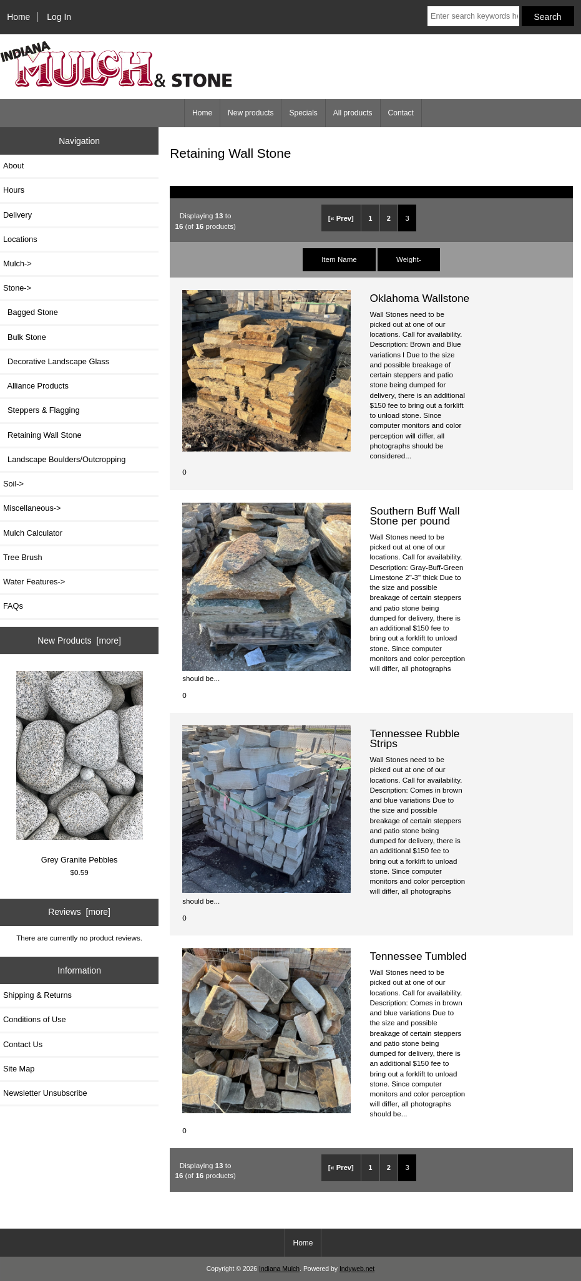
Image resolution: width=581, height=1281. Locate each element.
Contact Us (22, 1044)
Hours (13, 190)
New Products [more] (79, 640)
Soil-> (13, 483)
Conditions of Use (34, 1019)
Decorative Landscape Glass (56, 361)
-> (17, 287)
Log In (59, 17)
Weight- (408, 259)
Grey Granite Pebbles (79, 767)
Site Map (18, 1068)
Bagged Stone (30, 312)
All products (353, 113)
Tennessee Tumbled (418, 956)
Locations (20, 239)
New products (250, 113)
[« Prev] (341, 218)
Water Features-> (34, 581)
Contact (401, 113)
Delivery (17, 215)
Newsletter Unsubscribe (45, 1093)
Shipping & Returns (37, 995)
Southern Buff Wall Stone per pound (414, 516)
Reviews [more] (79, 912)
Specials (303, 113)
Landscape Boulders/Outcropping (64, 459)
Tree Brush (22, 557)
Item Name (339, 259)
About (13, 165)
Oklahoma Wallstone (419, 298)
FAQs (13, 606)
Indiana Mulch (279, 1268)
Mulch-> (17, 263)
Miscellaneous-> (32, 508)
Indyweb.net (356, 1268)
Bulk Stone (24, 337)
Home (18, 17)
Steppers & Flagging (41, 410)
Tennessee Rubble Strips (414, 738)
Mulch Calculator (32, 533)
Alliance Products (36, 385)
